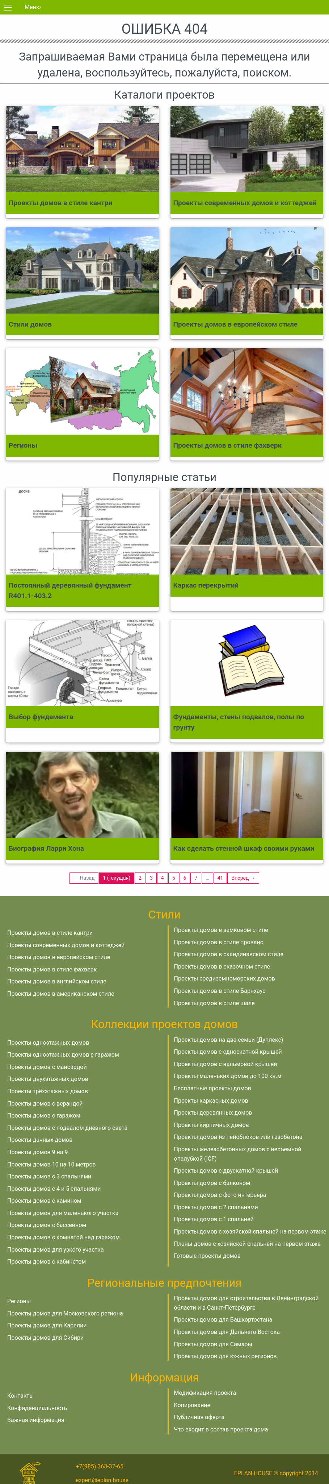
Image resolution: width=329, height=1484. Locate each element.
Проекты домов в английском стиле (56, 981)
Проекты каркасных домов (211, 1100)
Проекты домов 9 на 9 (37, 1152)
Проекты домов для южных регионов (225, 1356)
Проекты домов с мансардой (47, 1067)
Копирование (192, 1405)
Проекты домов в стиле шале (214, 1003)
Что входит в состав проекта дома (221, 1429)
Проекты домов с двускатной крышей (226, 1170)
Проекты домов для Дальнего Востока (227, 1331)
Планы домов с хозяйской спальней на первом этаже (247, 1243)
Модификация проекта (205, 1392)
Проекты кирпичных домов (211, 1125)
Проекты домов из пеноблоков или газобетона (238, 1136)
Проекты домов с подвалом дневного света (67, 1127)
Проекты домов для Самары (213, 1344)
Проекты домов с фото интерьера (220, 1194)
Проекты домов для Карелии (47, 1325)
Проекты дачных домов (39, 1139)
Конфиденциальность (37, 1408)
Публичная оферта (199, 1417)
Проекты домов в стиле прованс (218, 942)
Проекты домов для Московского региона (65, 1313)
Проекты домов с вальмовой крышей (225, 1064)
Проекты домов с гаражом (43, 1115)
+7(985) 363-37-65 (99, 1466)
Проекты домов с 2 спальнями (216, 1207)
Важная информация (35, 1420)
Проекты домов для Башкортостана (223, 1319)
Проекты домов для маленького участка (62, 1213)
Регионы (19, 1301)
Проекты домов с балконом (212, 1183)
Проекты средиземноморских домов (224, 978)
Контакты (20, 1395)
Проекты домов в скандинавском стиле (229, 954)
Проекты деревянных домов (213, 1112)
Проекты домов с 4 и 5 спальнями (54, 1188)
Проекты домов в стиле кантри (50, 932)
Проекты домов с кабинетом (46, 1261)
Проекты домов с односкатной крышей (228, 1051)
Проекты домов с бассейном (46, 1225)
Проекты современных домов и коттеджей (66, 945)
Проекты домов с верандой (45, 1103)
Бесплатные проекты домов (212, 1088)
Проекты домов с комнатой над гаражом (63, 1237)
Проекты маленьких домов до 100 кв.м (228, 1076)
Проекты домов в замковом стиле (221, 930)
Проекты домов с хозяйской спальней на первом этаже (250, 1231)
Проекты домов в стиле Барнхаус (220, 990)
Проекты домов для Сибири (45, 1337)
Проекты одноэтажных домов (48, 1042)
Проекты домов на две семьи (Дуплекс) (228, 1039)
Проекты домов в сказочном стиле (222, 966)
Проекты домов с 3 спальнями (49, 1176)
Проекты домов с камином (44, 1200)
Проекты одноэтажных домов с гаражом (63, 1054)
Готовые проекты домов (207, 1255)
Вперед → (243, 878)
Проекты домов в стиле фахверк (52, 969)
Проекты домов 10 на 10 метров (51, 1164)
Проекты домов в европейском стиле (58, 957)
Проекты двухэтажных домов (47, 1078)
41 (220, 878)
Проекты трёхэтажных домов (47, 1091)
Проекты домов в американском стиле (60, 993)
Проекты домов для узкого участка (55, 1249)
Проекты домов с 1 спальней (214, 1219)
